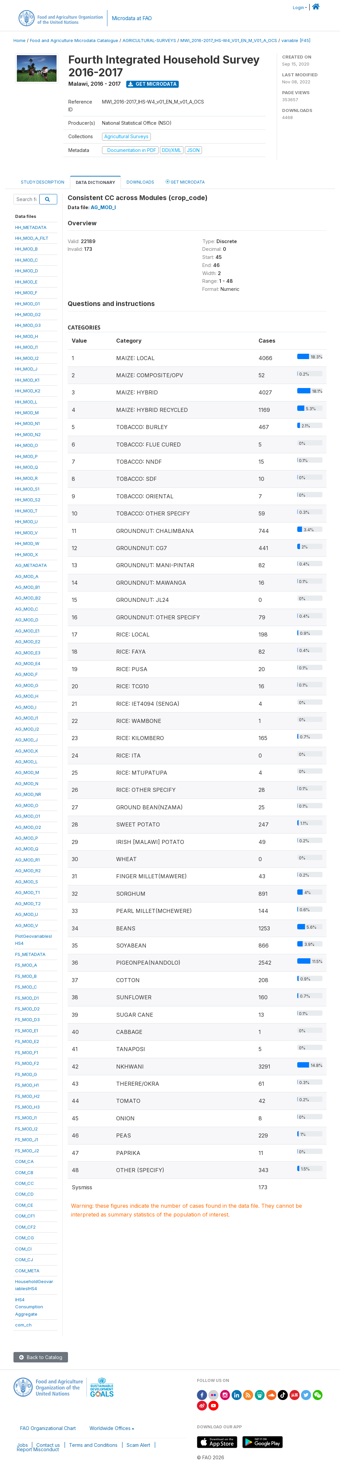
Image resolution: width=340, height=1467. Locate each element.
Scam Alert (138, 1445)
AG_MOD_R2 (28, 870)
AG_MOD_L (26, 761)
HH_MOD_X (26, 554)
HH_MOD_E (26, 281)
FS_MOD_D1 (27, 998)
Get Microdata (152, 84)
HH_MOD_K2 (27, 390)
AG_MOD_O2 (28, 827)
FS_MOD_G (26, 1074)
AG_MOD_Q (26, 848)
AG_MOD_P (26, 838)
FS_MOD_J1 (26, 1139)
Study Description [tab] (42, 182)
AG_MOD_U (26, 914)
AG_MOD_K (26, 751)
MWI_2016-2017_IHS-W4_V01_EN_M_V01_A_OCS (228, 40)
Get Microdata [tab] (185, 182)
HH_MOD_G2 (28, 314)
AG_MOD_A (26, 576)
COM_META (27, 1270)
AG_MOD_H (26, 696)
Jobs (22, 1445)
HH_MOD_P (26, 456)
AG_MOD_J (26, 739)
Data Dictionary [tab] (95, 182)
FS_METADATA (30, 954)
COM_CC (24, 1183)
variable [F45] (295, 40)
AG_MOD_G (26, 685)
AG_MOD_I (25, 707)
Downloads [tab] (140, 182)
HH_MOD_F (26, 292)
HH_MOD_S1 (27, 489)
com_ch (23, 1324)
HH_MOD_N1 (27, 423)
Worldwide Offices (110, 1428)
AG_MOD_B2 (28, 598)
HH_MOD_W (27, 543)
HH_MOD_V (26, 532)
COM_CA (24, 1161)
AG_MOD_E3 (27, 652)
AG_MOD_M (27, 772)
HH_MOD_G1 (27, 303)
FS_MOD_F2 (27, 1063)
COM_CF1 (25, 1216)
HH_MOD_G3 (28, 325)
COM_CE (24, 1205)
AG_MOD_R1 (27, 859)
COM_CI (23, 1248)
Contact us (48, 1445)
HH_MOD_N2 (28, 434)
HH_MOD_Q (26, 467)
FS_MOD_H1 (27, 1085)
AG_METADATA (31, 565)
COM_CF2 (25, 1227)
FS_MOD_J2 (27, 1150)
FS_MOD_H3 (27, 1107)
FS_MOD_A (26, 965)
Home (19, 40)
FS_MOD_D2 (27, 1008)
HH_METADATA (30, 227)
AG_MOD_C (26, 609)
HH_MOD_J (26, 369)
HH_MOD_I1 (26, 347)
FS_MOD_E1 (26, 1030)
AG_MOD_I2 (27, 729)
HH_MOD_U (26, 521)
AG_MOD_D (26, 619)
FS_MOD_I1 (26, 1117)
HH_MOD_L (26, 401)
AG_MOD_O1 (27, 816)
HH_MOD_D (26, 270)
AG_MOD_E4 (27, 663)
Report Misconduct (38, 1449)
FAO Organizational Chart (48, 1428)
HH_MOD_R (26, 478)
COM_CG (24, 1237)
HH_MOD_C (26, 260)
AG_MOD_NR (28, 794)
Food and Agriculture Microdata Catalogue (74, 40)
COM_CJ (24, 1259)
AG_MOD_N (26, 783)
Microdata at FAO (132, 18)
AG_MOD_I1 (26, 718)
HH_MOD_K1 (27, 380)
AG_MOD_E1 (27, 630)
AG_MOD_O (26, 805)
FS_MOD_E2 (27, 1041)
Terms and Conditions (93, 1445)
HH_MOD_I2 (27, 358)
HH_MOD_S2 (27, 499)
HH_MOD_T (26, 510)
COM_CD (24, 1194)
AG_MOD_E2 (27, 641)
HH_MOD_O (26, 445)
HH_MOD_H (26, 336)
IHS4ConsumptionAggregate (29, 1307)
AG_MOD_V (26, 925)
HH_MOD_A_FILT (31, 238)
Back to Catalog (40, 1357)
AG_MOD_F (26, 674)
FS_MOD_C (26, 987)
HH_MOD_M (27, 412)
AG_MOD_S (26, 881)
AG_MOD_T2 (28, 903)
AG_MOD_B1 (27, 587)
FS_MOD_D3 (27, 1019)
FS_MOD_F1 (26, 1052)
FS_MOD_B (26, 976)
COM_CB (24, 1172)
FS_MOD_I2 (26, 1128)
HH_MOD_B (26, 249)
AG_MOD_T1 (27, 892)
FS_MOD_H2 (27, 1096)
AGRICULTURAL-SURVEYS (149, 40)
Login (298, 7)
